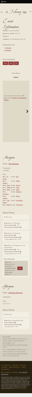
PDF (11, 77)
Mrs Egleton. (19, 208)
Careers (4, 371)
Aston (17, 191)
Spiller (17, 193)
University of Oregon (11, 376)
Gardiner (5, 202)
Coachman (5, 198)
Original (20, 77)
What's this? (9, 221)
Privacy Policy (14, 371)
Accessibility (6, 369)
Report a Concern (19, 369)
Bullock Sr (19, 195)
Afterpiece (8, 50)
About (23, 371)
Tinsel (8, 189)
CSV (16, 63)
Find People (5, 373)
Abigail (9, 208)
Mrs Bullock (19, 204)
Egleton (18, 189)
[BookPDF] (16, 115)
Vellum (9, 191)
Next (26, 115)
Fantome (5, 187)
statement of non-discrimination (20, 392)
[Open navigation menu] (2, 1)
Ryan (17, 180)
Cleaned (11, 81)
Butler (8, 193)
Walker (18, 185)
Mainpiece (8, 48)
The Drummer (13, 168)
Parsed (20, 81)
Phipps (18, 200)
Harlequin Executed (15, 297)
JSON (5, 63)
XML (11, 63)
